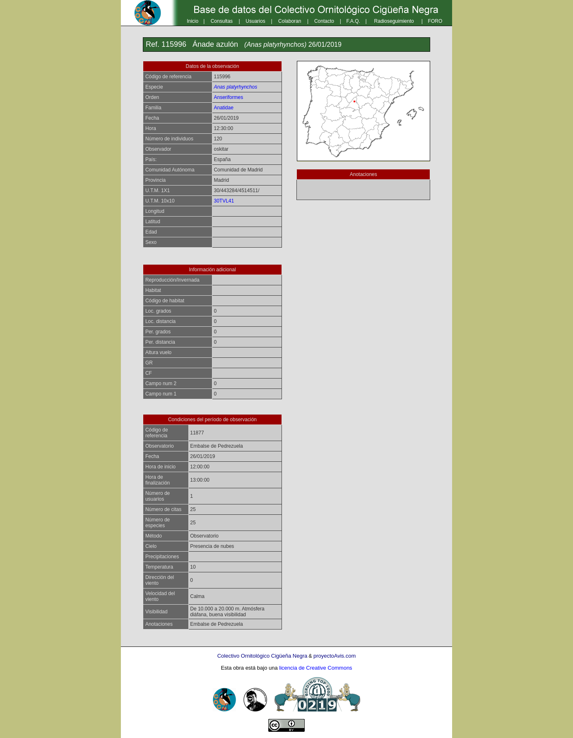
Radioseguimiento (394, 21)
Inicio (192, 21)
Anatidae (223, 108)
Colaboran (289, 21)
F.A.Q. (353, 21)
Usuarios (255, 21)
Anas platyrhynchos (235, 87)
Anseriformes (228, 97)
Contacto (324, 21)
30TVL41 (224, 201)
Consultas (222, 21)
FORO (435, 21)
